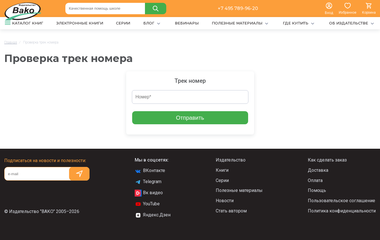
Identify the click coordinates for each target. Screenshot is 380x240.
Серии (222, 180)
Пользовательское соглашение (341, 200)
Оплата (315, 180)
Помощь (317, 190)
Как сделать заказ (327, 160)
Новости (225, 200)
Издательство (231, 160)
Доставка (318, 170)
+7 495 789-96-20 (238, 8)
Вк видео (149, 193)
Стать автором (231, 211)
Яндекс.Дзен (153, 215)
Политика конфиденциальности (342, 211)
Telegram (148, 182)
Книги (222, 170)
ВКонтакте (150, 170)
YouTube (147, 204)
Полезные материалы (239, 190)
